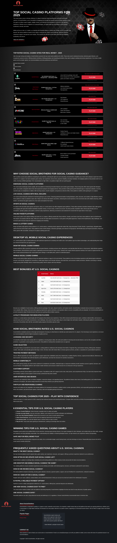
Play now (92, 77)
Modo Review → (35, 144)
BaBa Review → (35, 133)
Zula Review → (36, 99)
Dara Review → (35, 155)
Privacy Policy (23, 517)
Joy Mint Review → (36, 76)
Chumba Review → (36, 121)
